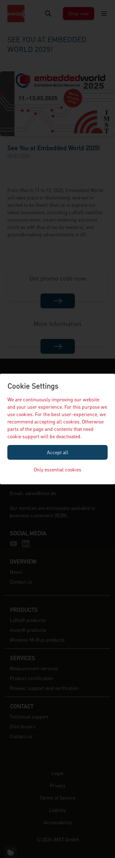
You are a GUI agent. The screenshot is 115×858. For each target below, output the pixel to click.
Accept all (57, 452)
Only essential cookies (57, 469)
